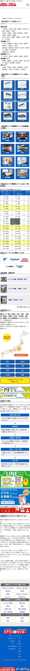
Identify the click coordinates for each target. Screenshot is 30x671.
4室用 (7, 621)
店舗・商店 (22, 603)
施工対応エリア (12, 638)
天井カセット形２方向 (22, 588)
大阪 (7, 370)
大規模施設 (22, 611)
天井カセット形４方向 (7, 588)
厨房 (22, 606)
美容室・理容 (7, 609)
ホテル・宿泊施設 (7, 611)
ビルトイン (8, 596)
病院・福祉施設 (22, 609)
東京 (7, 361)
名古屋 (7, 375)
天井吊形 (8, 591)
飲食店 (8, 606)
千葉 (22, 366)
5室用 (22, 621)
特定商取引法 (12, 649)
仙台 (22, 370)
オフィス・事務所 (7, 603)
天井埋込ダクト (22, 596)
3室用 (22, 618)
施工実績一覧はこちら (23, 307)
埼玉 (7, 366)
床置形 (8, 594)
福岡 (22, 375)
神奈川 (22, 361)
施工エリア (19, 636)
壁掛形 (22, 591)
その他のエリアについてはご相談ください (15, 380)
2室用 (7, 618)
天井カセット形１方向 (22, 594)
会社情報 (12, 641)
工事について (12, 636)
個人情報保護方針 (12, 646)
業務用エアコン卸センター (8, 18)
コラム (12, 643)
